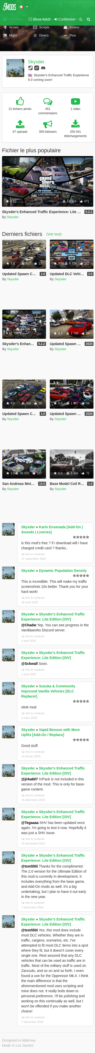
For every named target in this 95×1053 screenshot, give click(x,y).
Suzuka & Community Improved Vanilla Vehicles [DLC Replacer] (48, 691)
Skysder (36, 61)
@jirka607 (29, 779)
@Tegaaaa (30, 823)
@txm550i (29, 866)
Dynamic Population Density (63, 571)
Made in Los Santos (17, 1045)
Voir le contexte (33, 554)
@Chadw (28, 625)
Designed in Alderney (19, 1040)
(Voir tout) (54, 234)
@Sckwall (29, 664)
